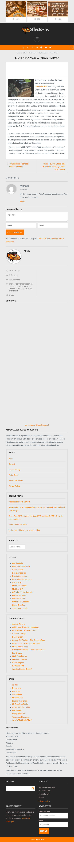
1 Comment (13, 275)
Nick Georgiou (18, 662)
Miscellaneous (15, 279)
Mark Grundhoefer (19, 656)
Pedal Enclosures (19, 595)
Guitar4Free (17, 694)
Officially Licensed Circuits (22, 592)
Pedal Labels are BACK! (18, 525)
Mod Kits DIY (17, 589)
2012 (24, 53)
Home (18, 53)
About (11, 458)
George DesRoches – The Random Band (28, 640)
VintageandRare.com (20, 717)
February (32, 53)
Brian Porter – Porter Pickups (24, 630)
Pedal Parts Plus (19, 599)
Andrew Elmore (18, 624)
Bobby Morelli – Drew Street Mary (25, 627)
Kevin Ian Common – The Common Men (28, 650)
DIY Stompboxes (19, 573)
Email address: (45, 811)
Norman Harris (18, 666)
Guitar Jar (16, 691)
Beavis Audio (17, 563)
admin (27, 251)
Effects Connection (19, 576)
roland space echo (24, 288)
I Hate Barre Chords (20, 646)
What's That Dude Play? (22, 720)
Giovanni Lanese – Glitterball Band (26, 643)
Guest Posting (14, 469)
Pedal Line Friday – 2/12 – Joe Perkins (24, 530)
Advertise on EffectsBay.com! (37, 425)
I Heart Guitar (17, 698)
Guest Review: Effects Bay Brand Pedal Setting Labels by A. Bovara (54, 166)
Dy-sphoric (16, 688)
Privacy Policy (14, 486)
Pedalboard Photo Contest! (19, 502)
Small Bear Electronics (21, 602)
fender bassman (26, 284)
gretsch (12, 286)
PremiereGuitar (41, 87)
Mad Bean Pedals (19, 586)
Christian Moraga (19, 634)
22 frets (15, 685)
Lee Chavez (17, 653)
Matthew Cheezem (19, 659)
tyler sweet (13, 291)
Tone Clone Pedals (20, 608)
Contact (12, 464)
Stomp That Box (18, 605)
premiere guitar (22, 286)
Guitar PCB (16, 583)
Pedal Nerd (16, 710)
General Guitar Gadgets (22, 579)
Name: (41, 820)
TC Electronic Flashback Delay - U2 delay (19, 165)
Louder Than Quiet (19, 701)
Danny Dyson (17, 637)
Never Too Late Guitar (21, 707)
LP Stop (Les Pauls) (20, 704)
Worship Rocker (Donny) (22, 669)
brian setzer (13, 284)
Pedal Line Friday (16, 480)
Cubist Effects (17, 570)
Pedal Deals (13, 475)
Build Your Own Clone (21, 566)
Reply (22, 201)
